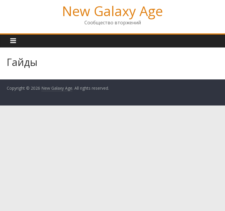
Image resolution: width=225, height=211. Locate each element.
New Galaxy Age (112, 11)
